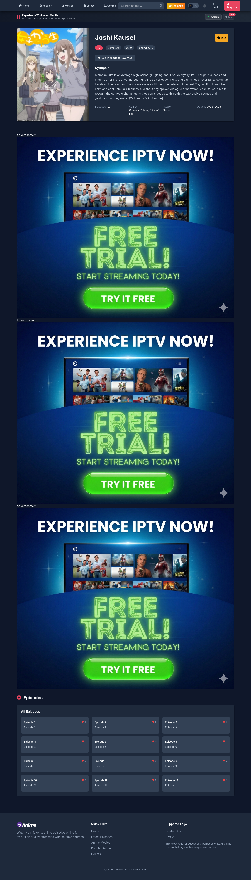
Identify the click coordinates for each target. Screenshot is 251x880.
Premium (176, 5)
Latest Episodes (102, 837)
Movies (67, 5)
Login (216, 6)
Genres (110, 5)
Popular (46, 5)
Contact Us (173, 831)
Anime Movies (100, 842)
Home (24, 5)
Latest (89, 5)
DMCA (170, 837)
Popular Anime (101, 848)
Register (232, 6)
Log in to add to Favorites (115, 57)
